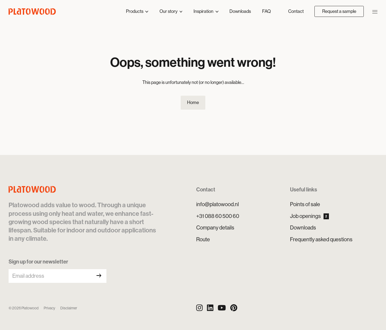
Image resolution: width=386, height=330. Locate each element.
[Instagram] (199, 308)
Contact (296, 11)
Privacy (49, 308)
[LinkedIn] (210, 308)
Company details (215, 228)
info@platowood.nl (217, 204)
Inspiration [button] (204, 11)
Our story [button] (168, 11)
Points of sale (305, 204)
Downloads (240, 11)
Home (193, 102)
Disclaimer (68, 308)
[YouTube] (222, 308)
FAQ (266, 11)
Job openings (309, 216)
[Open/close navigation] (374, 11)
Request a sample (339, 11)
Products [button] (135, 11)
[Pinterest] (233, 308)
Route (203, 239)
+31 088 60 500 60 (217, 216)
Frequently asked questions (321, 239)
